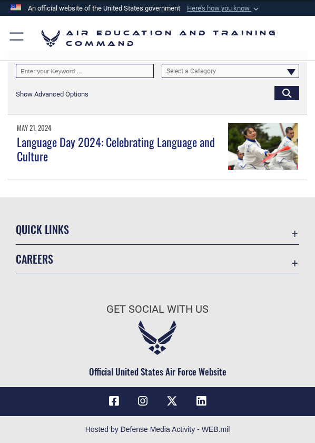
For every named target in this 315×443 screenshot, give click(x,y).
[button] (224, 8)
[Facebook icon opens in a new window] (114, 401)
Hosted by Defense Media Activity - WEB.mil (157, 429)
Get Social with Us (157, 309)
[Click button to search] (286, 93)
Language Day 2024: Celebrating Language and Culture (116, 148)
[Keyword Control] (85, 71)
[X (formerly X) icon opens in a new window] (172, 401)
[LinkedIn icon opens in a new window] (201, 401)
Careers (34, 259)
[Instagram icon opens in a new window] (143, 401)
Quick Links (42, 229)
